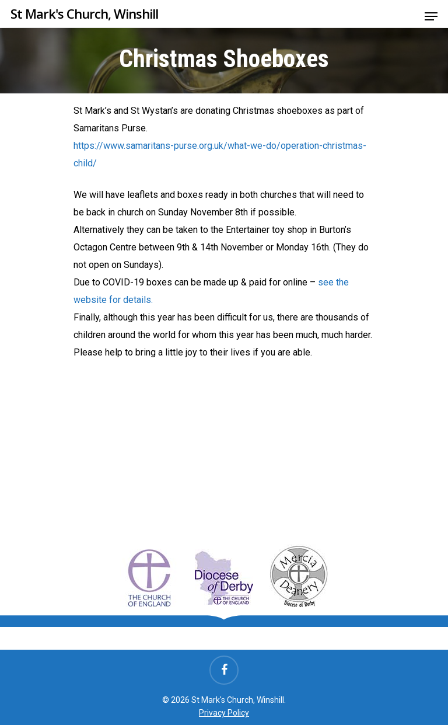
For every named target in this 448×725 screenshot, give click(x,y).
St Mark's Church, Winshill (84, 13)
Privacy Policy (224, 712)
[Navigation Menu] (431, 16)
